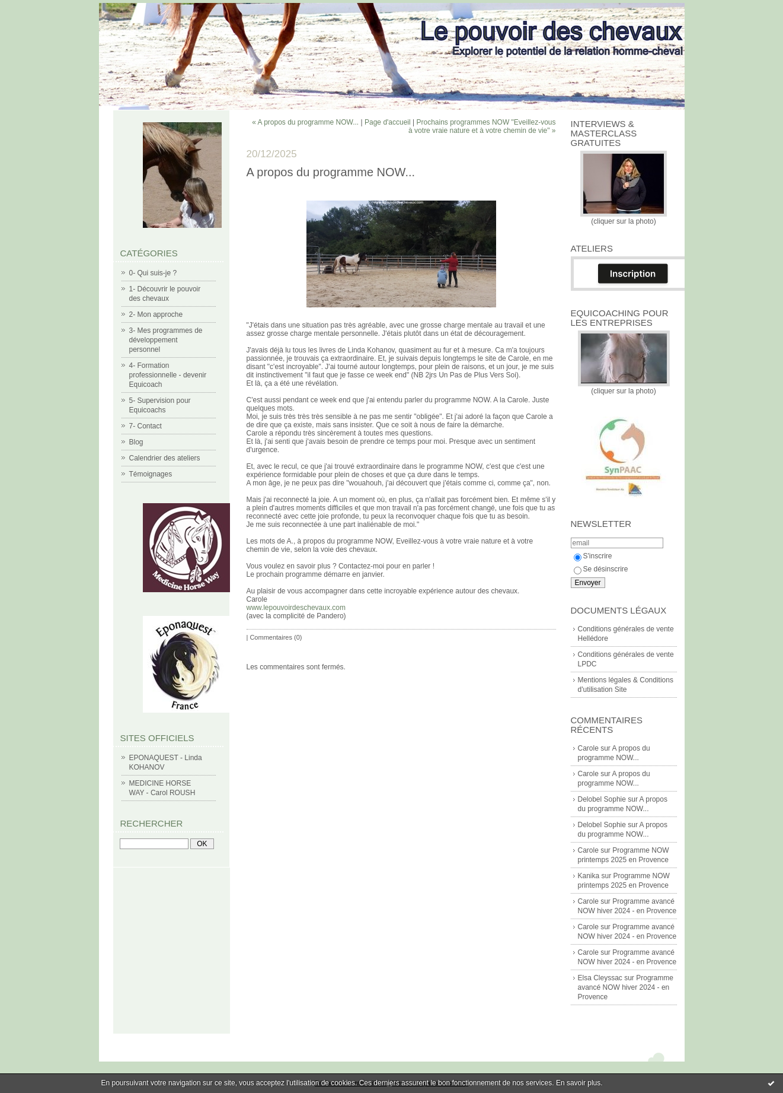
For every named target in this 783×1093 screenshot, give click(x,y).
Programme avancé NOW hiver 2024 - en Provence (625, 987)
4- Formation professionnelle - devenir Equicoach (168, 375)
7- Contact (145, 426)
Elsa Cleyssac (600, 978)
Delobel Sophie (602, 799)
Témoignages (150, 474)
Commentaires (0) (276, 637)
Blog (136, 442)
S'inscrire (593, 556)
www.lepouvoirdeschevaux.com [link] (296, 607)
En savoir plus (578, 1083)
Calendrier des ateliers (164, 458)
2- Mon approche (156, 314)
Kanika (589, 876)
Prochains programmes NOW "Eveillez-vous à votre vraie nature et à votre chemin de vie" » (481, 126)
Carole (588, 748)
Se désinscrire (601, 569)
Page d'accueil (388, 122)
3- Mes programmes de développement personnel (166, 340)
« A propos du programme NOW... (305, 122)
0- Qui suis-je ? (153, 273)
